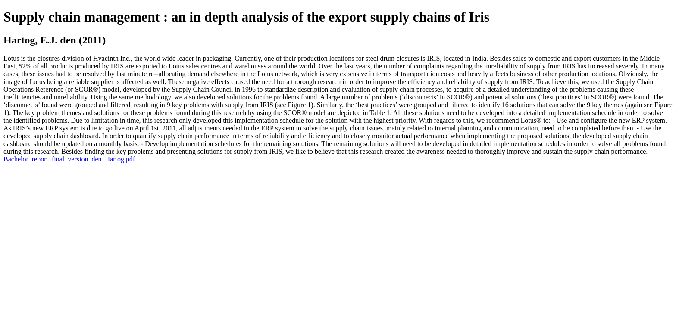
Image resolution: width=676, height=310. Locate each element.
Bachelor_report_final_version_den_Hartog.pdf (69, 159)
